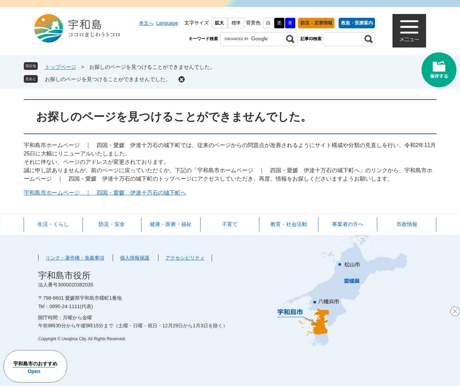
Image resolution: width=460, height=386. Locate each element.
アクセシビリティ (185, 258)
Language (167, 23)
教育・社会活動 (288, 224)
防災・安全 (112, 224)
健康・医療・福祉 (171, 224)
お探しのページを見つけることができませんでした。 (108, 79)
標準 (236, 23)
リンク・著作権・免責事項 (74, 258)
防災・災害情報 (316, 23)
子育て (230, 224)
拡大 (219, 23)
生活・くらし (53, 224)
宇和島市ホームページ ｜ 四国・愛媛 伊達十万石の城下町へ (105, 193)
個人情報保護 (134, 258)
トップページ (60, 67)
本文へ (146, 23)
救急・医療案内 (357, 23)
